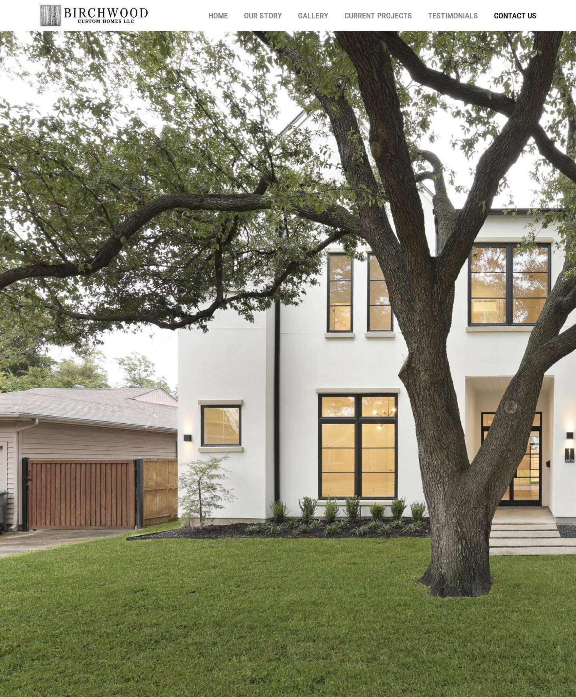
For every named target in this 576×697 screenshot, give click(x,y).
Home (218, 15)
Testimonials (453, 15)
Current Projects (378, 15)
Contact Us (515, 15)
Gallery (313, 15)
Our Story (263, 15)
